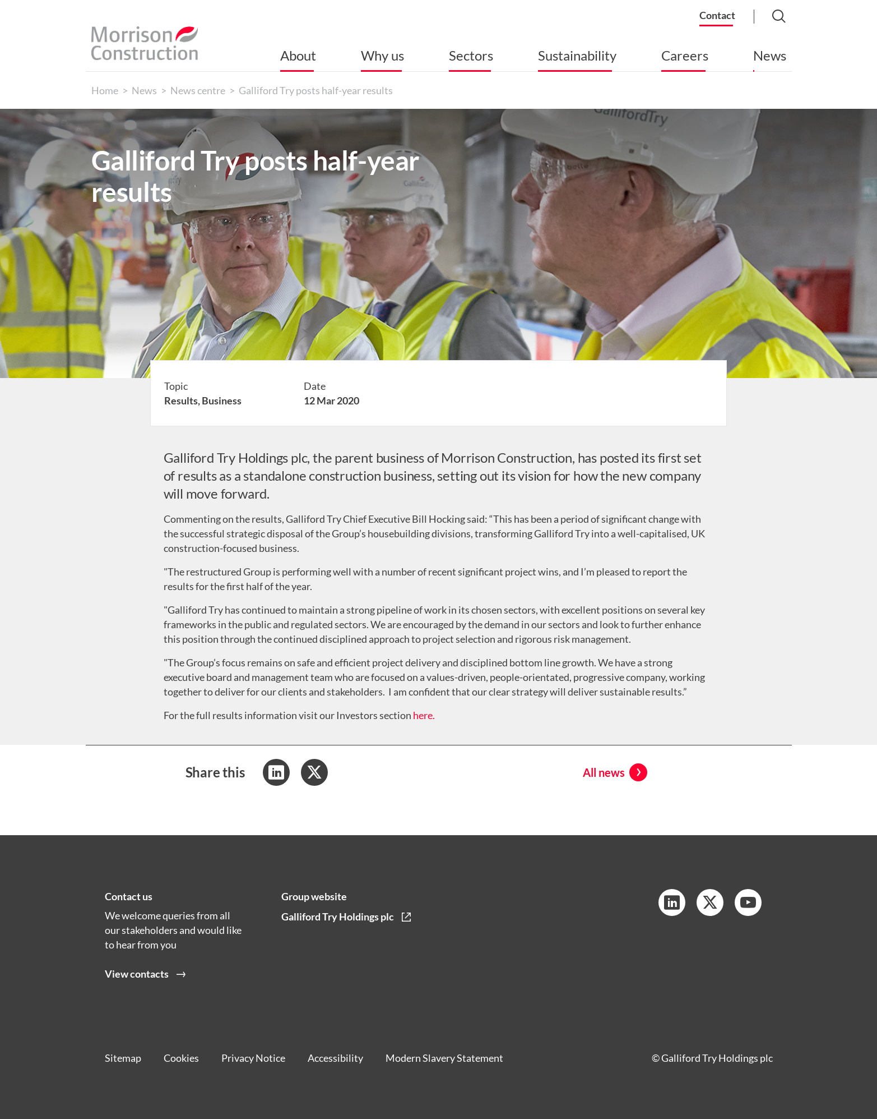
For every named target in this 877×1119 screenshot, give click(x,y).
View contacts (137, 974)
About (298, 55)
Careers (684, 55)
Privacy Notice (253, 1058)
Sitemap (123, 1058)
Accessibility (335, 1058)
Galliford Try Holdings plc (337, 917)
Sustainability (577, 55)
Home (104, 90)
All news (604, 772)
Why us (382, 55)
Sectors (471, 55)
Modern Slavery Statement (444, 1058)
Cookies (181, 1058)
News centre (197, 90)
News (769, 55)
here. (424, 715)
